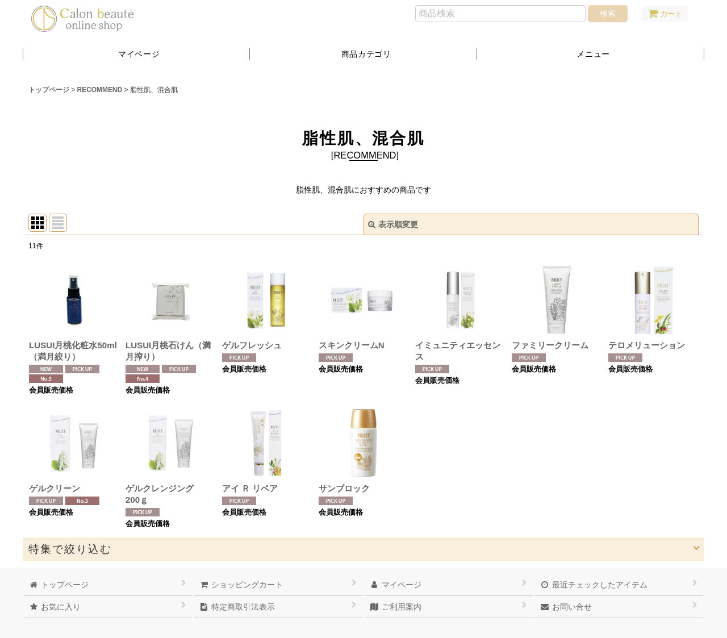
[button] (590, 54)
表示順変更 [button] (393, 224)
